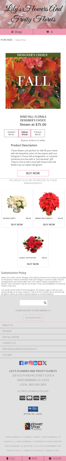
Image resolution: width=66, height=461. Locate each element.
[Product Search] (33, 303)
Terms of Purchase (33, 450)
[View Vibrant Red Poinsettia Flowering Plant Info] (49, 203)
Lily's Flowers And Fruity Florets (33, 14)
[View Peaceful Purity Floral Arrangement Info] (17, 203)
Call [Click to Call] (11, 458)
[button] (33, 409)
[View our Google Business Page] (26, 364)
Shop (16, 32)
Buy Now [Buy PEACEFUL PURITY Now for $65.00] (17, 224)
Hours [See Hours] (55, 458)
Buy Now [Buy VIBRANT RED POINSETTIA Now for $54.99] (49, 224)
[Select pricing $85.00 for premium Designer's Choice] (38, 133)
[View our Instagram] (31, 364)
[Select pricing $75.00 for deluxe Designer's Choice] (24, 133)
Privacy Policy (14, 450)
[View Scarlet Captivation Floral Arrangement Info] (33, 243)
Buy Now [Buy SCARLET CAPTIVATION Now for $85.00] (33, 264)
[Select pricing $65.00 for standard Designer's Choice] (11, 133)
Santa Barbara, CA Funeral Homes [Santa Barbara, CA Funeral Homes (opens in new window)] (22, 437)
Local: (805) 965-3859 (33, 384)
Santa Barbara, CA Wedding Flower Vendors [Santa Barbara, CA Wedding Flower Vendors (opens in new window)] (39, 441)
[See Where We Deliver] (33, 317)
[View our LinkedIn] (35, 364)
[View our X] (45, 364)
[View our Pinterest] (40, 364)
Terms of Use (52, 450)
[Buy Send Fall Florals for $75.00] (33, 173)
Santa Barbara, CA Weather (19, 446)
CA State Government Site (48, 446)
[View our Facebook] (21, 364)
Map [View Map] (33, 458)
